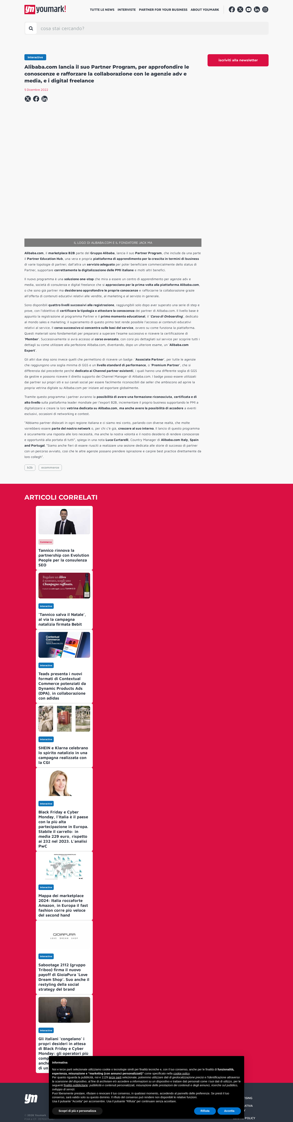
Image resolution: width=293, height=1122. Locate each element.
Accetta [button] (229, 1110)
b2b (30, 426)
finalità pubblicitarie (76, 1085)
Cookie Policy (244, 1076)
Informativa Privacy (243, 1066)
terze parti (115, 1077)
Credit (238, 1084)
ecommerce (50, 426)
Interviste (127, 9)
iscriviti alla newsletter (238, 60)
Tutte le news (102, 9)
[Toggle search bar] (31, 28)
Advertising (242, 1056)
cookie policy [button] (181, 1073)
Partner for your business (163, 9)
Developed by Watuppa (40, 1107)
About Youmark (205, 9)
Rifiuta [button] (205, 1110)
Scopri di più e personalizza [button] (77, 1110)
